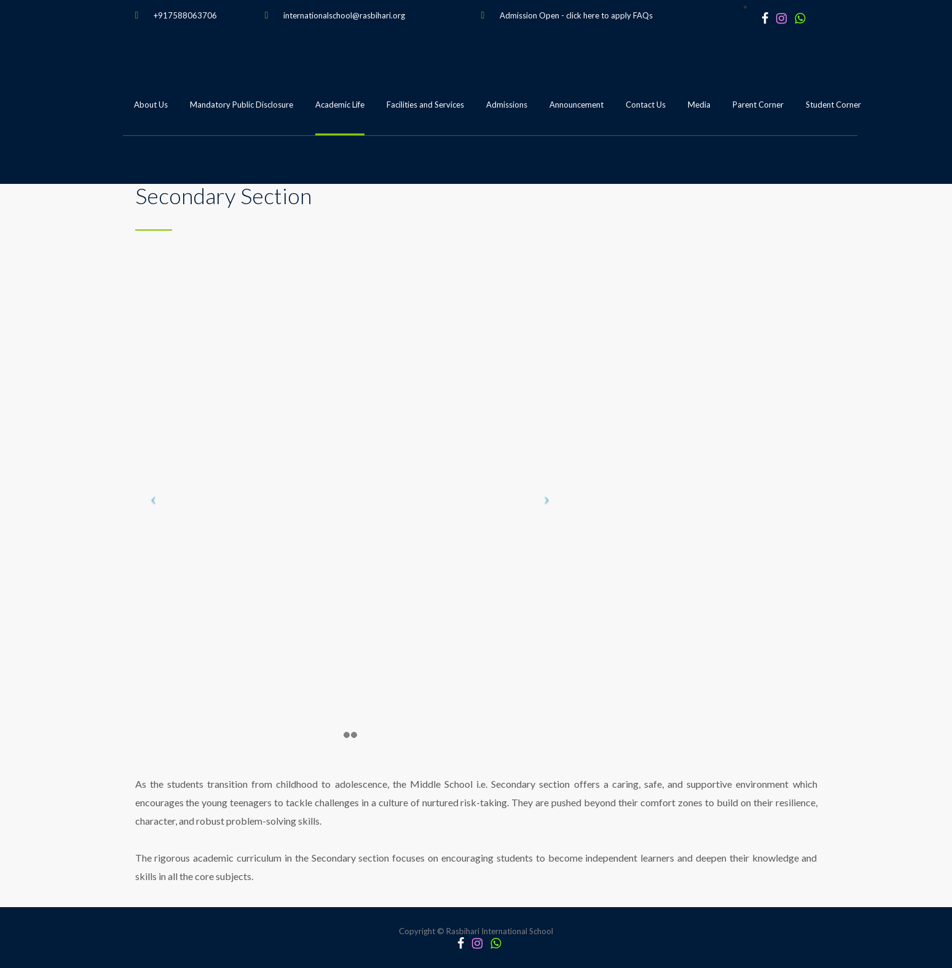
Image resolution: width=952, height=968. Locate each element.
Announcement (576, 104)
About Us (151, 104)
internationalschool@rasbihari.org (344, 15)
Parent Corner (758, 104)
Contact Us (646, 104)
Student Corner (833, 104)
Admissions (506, 104)
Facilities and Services (425, 104)
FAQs (643, 15)
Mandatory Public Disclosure (241, 104)
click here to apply (598, 15)
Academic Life (339, 104)
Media (699, 104)
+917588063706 (185, 15)
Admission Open (529, 15)
